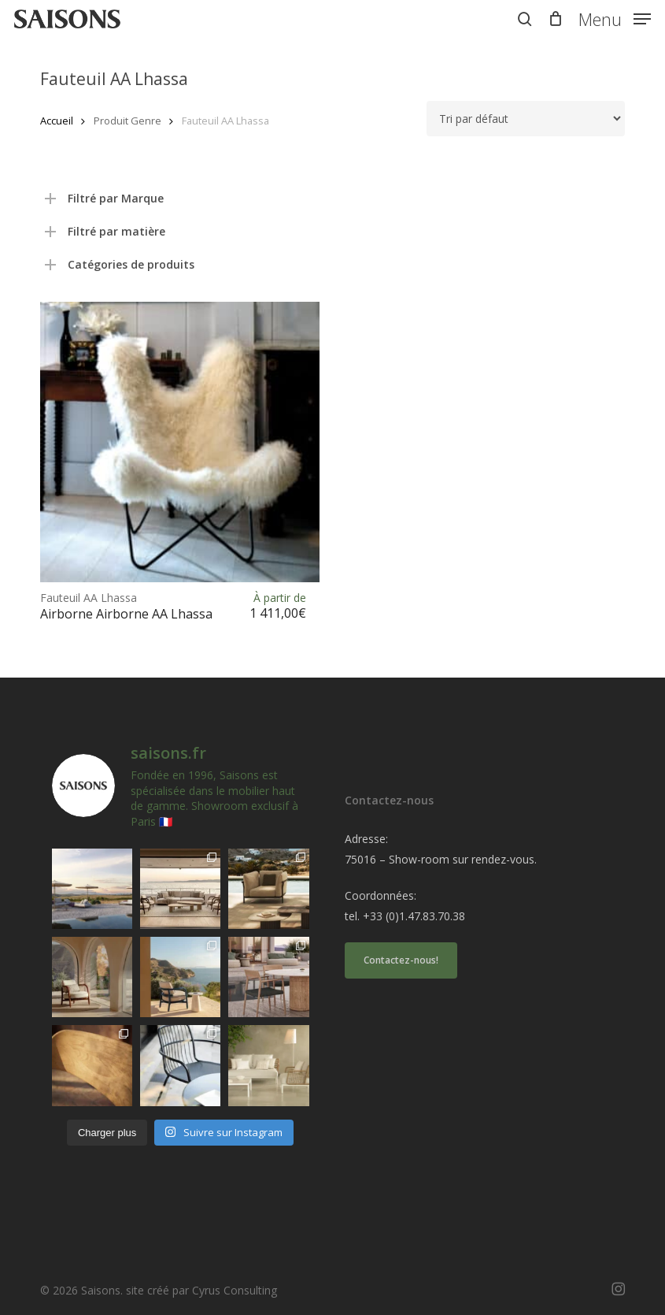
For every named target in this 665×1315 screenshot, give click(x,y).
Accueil (56, 120)
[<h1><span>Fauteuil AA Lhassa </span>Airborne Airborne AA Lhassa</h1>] (180, 441)
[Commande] (526, 118)
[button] (614, 17)
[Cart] (555, 18)
